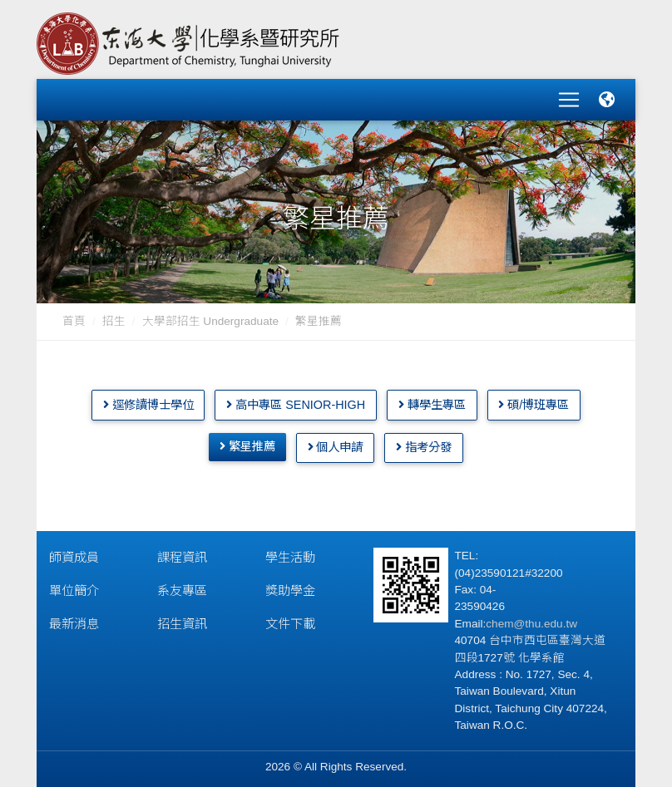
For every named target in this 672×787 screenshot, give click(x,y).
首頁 (74, 316)
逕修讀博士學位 (148, 399)
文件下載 (290, 619)
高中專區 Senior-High (295, 399)
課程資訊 (182, 552)
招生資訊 (182, 619)
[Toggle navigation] (568, 97)
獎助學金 (290, 585)
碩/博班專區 (533, 399)
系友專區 (182, 585)
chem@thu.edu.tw (531, 618)
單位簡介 (74, 585)
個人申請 (335, 442)
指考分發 (424, 442)
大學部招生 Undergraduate (210, 316)
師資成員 (74, 552)
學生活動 (290, 552)
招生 (114, 316)
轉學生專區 (432, 399)
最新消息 (74, 619)
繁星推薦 (247, 441)
